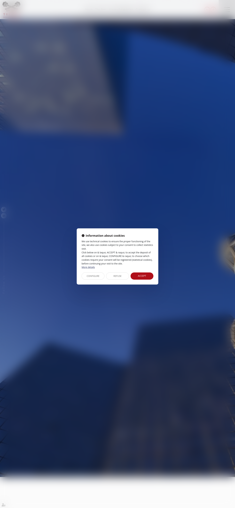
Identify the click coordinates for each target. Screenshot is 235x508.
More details (88, 267)
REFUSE (117, 276)
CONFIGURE (93, 276)
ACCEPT (142, 275)
